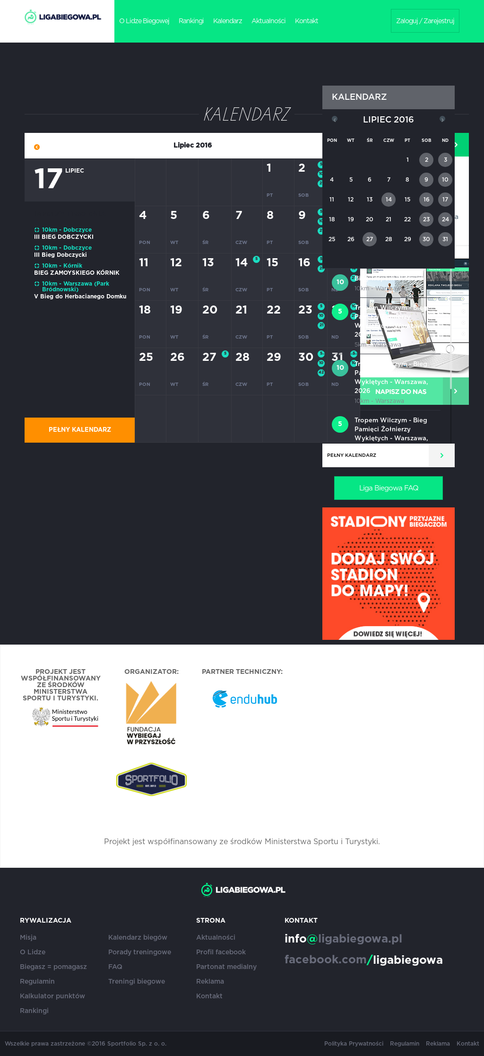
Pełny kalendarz (80, 430)
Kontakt (306, 21)
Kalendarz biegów (137, 937)
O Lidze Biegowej (144, 21)
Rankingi (191, 21)
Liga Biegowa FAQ (388, 488)
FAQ (115, 967)
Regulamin (37, 981)
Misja (28, 937)
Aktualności (268, 21)
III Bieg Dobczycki (60, 255)
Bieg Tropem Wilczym (388, 279)
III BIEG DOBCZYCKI (64, 237)
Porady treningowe (139, 952)
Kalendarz (227, 21)
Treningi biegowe (136, 981)
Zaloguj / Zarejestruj (425, 21)
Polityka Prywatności (353, 1044)
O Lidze (32, 952)
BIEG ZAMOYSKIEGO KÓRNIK (77, 273)
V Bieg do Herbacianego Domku (80, 296)
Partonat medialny (226, 967)
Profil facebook (221, 952)
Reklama (210, 981)
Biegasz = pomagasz (53, 967)
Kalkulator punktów (52, 996)
